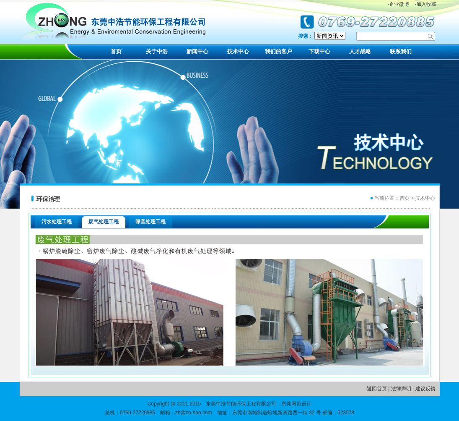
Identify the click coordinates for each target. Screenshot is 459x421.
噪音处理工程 (150, 222)
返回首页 (377, 389)
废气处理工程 (103, 222)
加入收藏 (425, 4)
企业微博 (398, 4)
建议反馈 (425, 389)
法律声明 (401, 389)
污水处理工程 (56, 222)
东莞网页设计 (296, 404)
